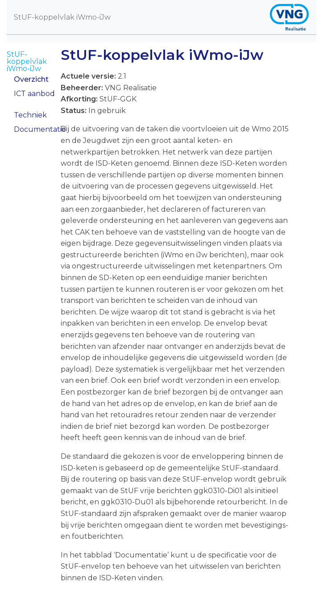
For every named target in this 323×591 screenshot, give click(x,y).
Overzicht (31, 79)
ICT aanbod (34, 93)
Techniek (30, 115)
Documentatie (40, 129)
